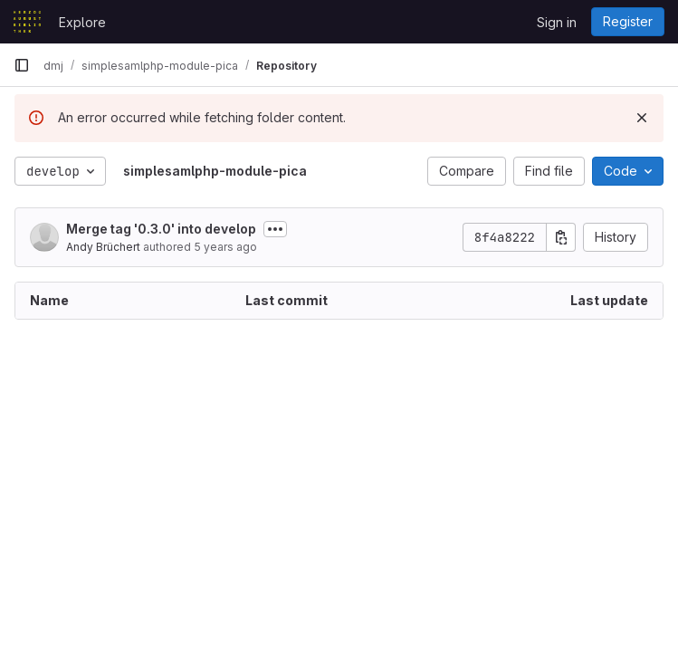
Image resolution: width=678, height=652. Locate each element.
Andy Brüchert (103, 247)
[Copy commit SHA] (561, 237)
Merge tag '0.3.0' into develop (161, 228)
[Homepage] (27, 21)
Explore (82, 22)
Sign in (557, 22)
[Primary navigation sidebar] (21, 65)
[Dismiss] (642, 118)
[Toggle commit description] (275, 229)
